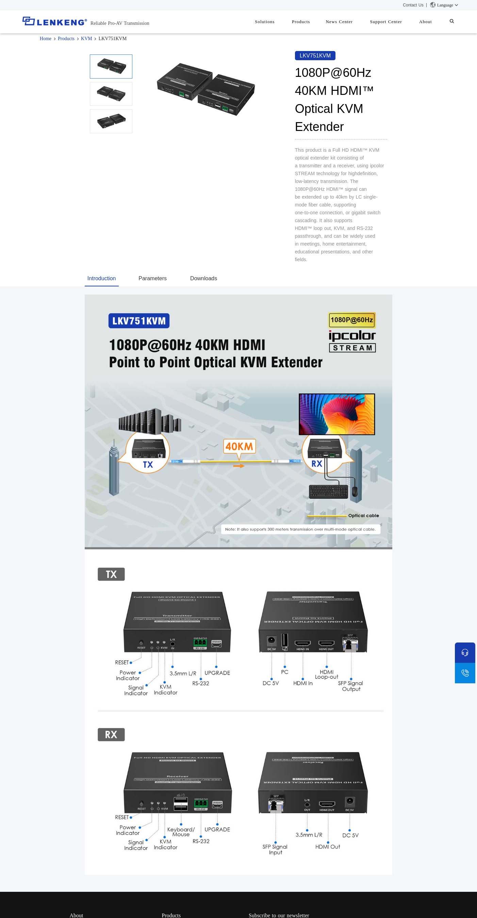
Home (45, 38)
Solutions (283, 21)
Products (316, 21)
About (430, 21)
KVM (86, 38)
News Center (351, 21)
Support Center (394, 21)
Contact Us (413, 5)
